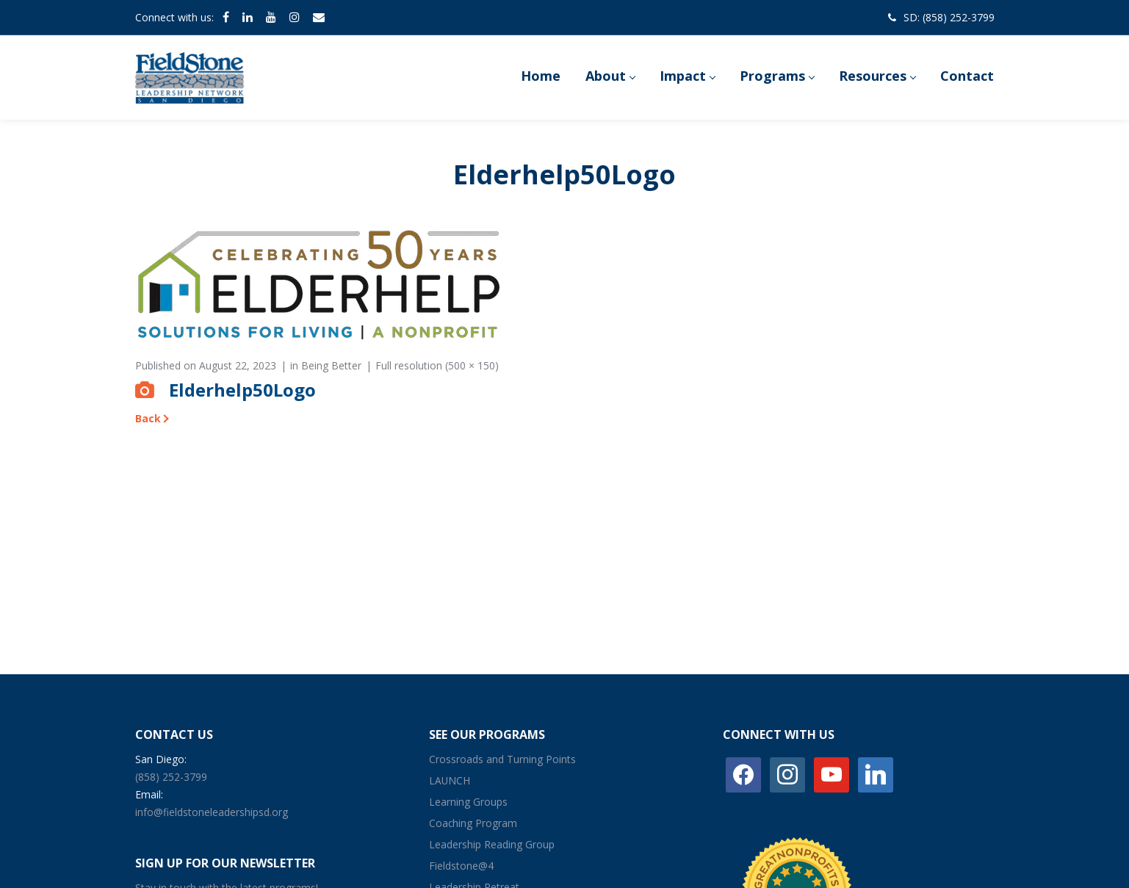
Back (148, 418)
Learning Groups (468, 802)
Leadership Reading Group (492, 844)
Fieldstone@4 (461, 866)
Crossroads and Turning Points (502, 759)
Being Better (331, 365)
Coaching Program (473, 823)
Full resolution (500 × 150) (437, 365)
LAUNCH (449, 780)
